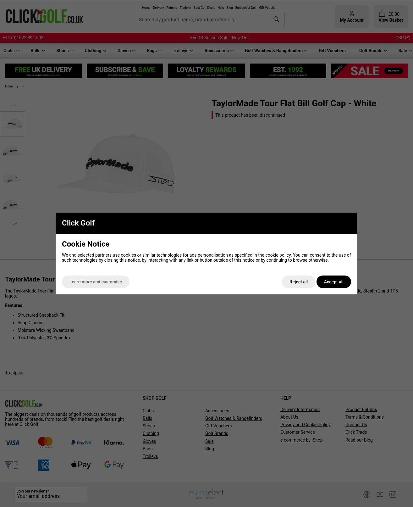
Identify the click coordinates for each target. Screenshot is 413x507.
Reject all (298, 281)
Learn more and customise (95, 281)
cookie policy (278, 255)
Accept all (334, 281)
